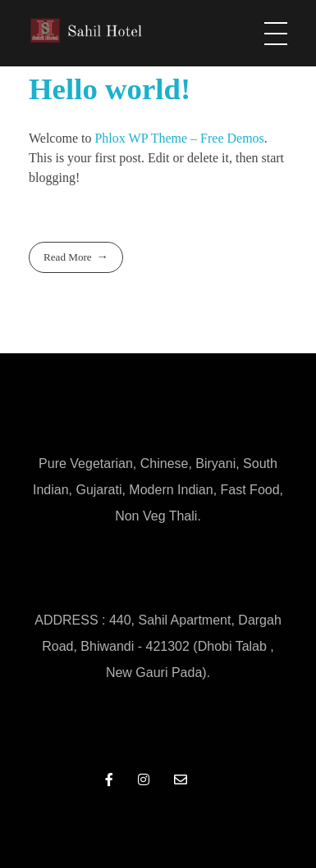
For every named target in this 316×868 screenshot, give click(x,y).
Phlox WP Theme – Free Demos (178, 138)
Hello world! (109, 89)
